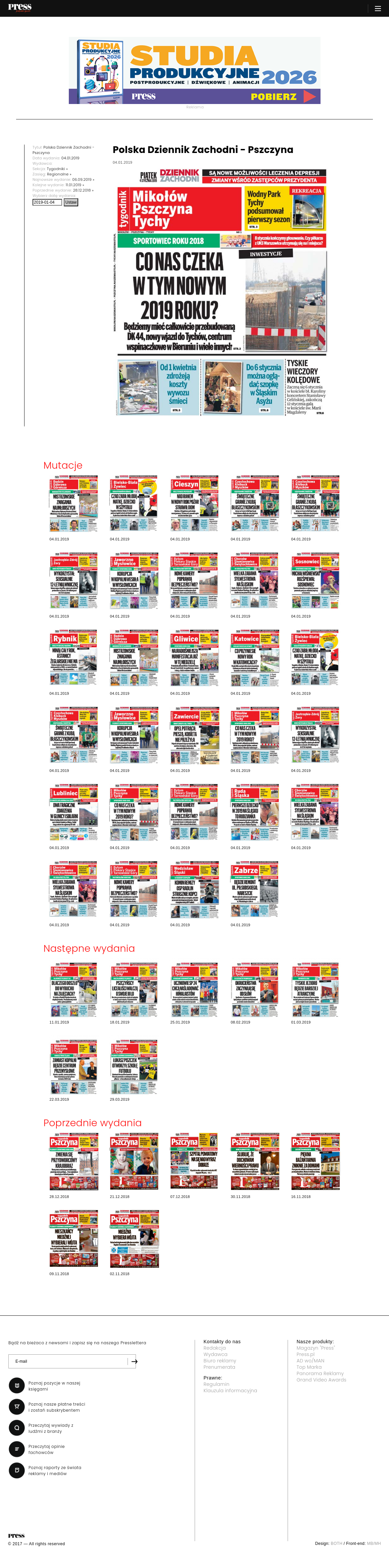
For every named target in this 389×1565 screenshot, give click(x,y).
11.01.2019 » (75, 185)
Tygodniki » (57, 168)
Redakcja (215, 1348)
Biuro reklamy (220, 1360)
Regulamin (217, 1384)
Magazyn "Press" (316, 1348)
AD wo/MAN (311, 1360)
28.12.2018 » (83, 190)
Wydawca (216, 1354)
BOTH (337, 1543)
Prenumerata (220, 1367)
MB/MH (374, 1543)
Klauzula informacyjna (230, 1390)
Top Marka (309, 1367)
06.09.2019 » (83, 179)
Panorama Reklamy (320, 1373)
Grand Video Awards (321, 1379)
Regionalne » (59, 174)
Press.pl (306, 1354)
